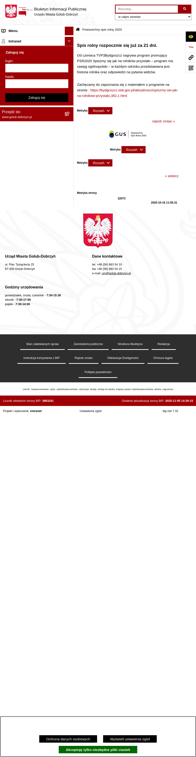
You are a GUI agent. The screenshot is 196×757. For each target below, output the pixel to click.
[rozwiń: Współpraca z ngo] (70, 127)
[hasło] (37, 513)
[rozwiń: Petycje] (70, 92)
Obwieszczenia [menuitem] (13, 193)
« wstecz (172, 176)
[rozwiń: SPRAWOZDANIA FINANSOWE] (70, 144)
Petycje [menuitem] (7, 92)
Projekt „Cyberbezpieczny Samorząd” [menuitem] (30, 432)
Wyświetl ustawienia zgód (130, 739)
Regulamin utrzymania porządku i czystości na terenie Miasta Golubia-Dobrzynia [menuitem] (30, 286)
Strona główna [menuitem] (13, 40)
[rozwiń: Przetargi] (70, 109)
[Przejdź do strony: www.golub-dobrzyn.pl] (191, 57)
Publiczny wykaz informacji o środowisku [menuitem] (33, 152)
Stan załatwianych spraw (42, 684)
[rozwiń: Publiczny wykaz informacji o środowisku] (70, 153)
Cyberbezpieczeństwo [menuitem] (19, 373)
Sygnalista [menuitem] (10, 323)
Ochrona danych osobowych (68, 739)
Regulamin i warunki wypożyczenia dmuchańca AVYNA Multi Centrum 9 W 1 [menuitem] (33, 334)
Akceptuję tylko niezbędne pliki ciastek (98, 750)
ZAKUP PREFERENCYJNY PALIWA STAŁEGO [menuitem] (30, 384)
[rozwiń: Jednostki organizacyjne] (70, 66)
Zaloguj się (36, 527)
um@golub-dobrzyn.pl (116, 614)
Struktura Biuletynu (130, 684)
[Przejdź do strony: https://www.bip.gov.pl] (191, 47)
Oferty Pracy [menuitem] (11, 229)
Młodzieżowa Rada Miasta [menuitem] (22, 74)
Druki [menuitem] (6, 184)
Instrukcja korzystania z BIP (41, 698)
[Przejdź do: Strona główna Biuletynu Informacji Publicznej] (78, 30)
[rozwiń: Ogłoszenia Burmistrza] (70, 83)
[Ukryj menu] (69, 31)
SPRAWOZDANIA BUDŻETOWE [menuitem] (27, 135)
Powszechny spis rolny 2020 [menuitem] (24, 238)
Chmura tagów (163, 698)
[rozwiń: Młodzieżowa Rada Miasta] (70, 74)
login (9, 490)
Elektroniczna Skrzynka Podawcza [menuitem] (28, 314)
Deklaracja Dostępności (123, 698)
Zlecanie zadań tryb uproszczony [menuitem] (27, 57)
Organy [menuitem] (7, 48)
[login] (37, 497)
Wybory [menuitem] (8, 161)
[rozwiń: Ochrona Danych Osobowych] (70, 100)
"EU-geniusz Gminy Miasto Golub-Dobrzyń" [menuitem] (28, 443)
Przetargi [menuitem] (9, 109)
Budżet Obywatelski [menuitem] (17, 255)
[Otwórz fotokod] (191, 68)
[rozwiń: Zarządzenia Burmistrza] (70, 118)
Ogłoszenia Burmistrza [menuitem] (19, 83)
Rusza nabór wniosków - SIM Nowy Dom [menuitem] (29, 203)
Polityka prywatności (98, 712)
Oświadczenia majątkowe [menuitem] (21, 273)
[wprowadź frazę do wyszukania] (147, 9)
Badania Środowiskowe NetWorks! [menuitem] (28, 424)
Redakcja (163, 684)
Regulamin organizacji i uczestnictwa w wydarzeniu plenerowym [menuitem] (32, 172)
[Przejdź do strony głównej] (45, 12)
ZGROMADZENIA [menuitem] (16, 415)
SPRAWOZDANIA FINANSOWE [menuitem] (27, 144)
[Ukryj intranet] (69, 470)
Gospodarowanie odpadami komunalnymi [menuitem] (23, 217)
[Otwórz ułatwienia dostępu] (191, 36)
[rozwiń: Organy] (70, 48)
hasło (9, 506)
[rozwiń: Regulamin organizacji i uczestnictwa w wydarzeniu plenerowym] (70, 170)
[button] (128, 142)
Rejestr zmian (84, 698)
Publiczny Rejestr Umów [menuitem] (21, 246)
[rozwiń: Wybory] (70, 161)
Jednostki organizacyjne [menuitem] (20, 65)
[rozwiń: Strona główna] (70, 40)
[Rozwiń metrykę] (100, 110)
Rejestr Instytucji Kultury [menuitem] (20, 264)
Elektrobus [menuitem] (10, 346)
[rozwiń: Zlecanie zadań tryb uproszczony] (70, 57)
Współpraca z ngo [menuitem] (16, 126)
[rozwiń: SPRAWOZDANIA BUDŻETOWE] (70, 135)
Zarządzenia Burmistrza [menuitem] (20, 118)
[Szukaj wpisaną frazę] (185, 9)
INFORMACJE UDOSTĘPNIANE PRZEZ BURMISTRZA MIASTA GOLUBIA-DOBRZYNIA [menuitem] (27, 401)
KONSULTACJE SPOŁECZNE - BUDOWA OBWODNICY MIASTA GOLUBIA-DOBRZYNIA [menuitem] (27, 359)
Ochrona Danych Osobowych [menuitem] (24, 100)
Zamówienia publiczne (88, 684)
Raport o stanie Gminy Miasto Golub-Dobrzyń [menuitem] (30, 303)
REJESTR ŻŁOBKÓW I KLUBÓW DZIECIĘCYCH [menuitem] (28, 457)
